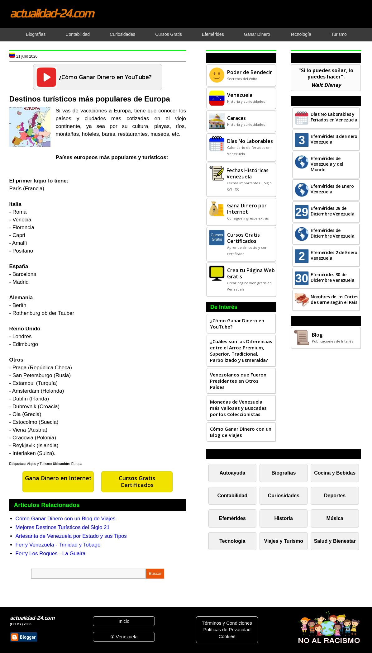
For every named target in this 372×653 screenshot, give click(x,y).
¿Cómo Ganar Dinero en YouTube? (237, 323)
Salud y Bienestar (335, 541)
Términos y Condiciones (227, 623)
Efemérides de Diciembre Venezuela (332, 233)
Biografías (283, 473)
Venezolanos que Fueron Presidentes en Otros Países (238, 380)
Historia (283, 518)
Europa (76, 464)
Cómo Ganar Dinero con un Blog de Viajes (66, 519)
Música (335, 518)
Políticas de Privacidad (226, 629)
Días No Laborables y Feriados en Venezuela (334, 117)
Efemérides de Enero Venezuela (332, 189)
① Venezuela (123, 636)
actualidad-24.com (51, 13)
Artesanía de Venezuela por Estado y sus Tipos (71, 536)
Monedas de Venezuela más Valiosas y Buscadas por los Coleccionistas (238, 408)
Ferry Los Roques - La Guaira (51, 553)
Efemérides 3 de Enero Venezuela (334, 139)
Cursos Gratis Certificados (137, 481)
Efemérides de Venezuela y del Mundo (327, 164)
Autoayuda (232, 473)
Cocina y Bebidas (334, 473)
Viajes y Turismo (39, 464)
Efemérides (232, 518)
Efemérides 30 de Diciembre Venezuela (332, 277)
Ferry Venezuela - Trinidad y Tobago (58, 545)
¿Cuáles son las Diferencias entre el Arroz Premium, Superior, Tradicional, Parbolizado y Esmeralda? (241, 350)
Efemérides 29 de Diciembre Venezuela (332, 211)
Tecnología (232, 541)
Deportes (335, 495)
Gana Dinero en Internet (58, 478)
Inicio (123, 621)
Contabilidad (232, 495)
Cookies (226, 636)
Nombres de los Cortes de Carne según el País (334, 299)
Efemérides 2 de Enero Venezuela (334, 255)
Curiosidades (283, 495)
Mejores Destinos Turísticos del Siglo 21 (63, 527)
